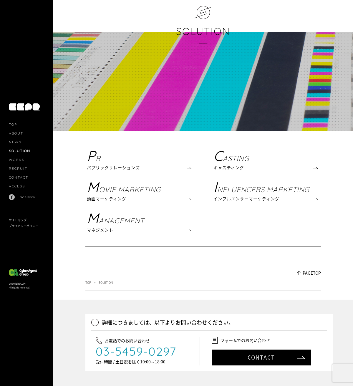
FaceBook (27, 197)
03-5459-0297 (136, 351)
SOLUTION (203, 31)
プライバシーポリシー (23, 226)
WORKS (16, 159)
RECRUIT (18, 168)
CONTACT (18, 177)
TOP (13, 124)
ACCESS (17, 186)
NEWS (15, 142)
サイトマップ (17, 220)
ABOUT (16, 133)
